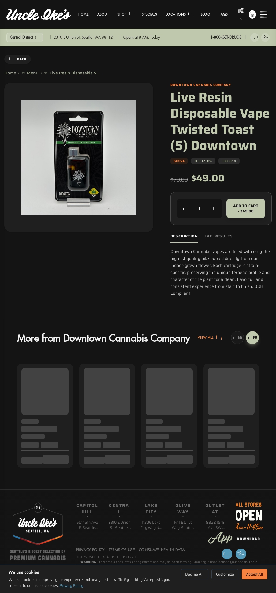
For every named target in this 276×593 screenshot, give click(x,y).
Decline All (194, 574)
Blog (205, 14)
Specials (149, 14)
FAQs (223, 14)
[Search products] (241, 14)
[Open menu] (264, 14)
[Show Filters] (24, 37)
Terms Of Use (122, 550)
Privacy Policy (71, 585)
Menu (33, 73)
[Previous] (237, 337)
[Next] (252, 337)
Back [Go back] (18, 59)
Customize (225, 574)
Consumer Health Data (162, 550)
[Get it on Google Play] (265, 37)
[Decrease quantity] (185, 208)
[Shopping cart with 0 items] (252, 14)
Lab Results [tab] (218, 236)
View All (210, 338)
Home (83, 14)
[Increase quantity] (213, 208)
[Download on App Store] (254, 37)
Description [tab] (184, 236)
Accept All (254, 574)
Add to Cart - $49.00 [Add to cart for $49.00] (245, 208)
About (103, 14)
